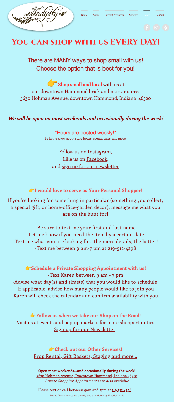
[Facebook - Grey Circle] (146, 27)
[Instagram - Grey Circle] (156, 27)
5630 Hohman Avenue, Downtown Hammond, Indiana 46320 (86, 375)
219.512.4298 (121, 389)
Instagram (99, 151)
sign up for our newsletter (90, 166)
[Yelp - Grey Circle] (165, 27)
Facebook (96, 159)
